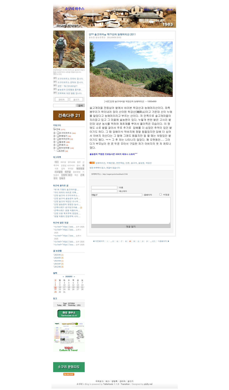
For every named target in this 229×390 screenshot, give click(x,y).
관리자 (62, 99)
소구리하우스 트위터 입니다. (71, 78)
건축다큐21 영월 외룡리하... (67, 210)
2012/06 (57, 267)
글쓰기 (76, 99)
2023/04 (57, 261)
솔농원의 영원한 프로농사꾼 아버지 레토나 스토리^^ (113, 154)
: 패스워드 (122, 191)
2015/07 (57, 264)
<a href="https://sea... (64, 226)
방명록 (170, 9)
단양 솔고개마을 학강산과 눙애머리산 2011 (112, 34)
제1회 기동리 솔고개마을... (66, 189)
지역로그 (147, 9)
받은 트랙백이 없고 (98, 168)
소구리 (80, 384)
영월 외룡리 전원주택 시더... (67, 216)
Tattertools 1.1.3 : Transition (116, 384)
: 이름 (120, 187)
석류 (56, 168)
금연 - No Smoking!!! (67, 85)
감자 (63, 168)
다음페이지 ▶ (163, 246)
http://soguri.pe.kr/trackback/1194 (115, 174)
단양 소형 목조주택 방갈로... (67, 213)
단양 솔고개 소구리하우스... (67, 195)
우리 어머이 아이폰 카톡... (66, 192)
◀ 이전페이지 (99, 246)
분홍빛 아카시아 (68, 165)
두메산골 (111, 162)
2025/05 (57, 255)
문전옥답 (120, 162)
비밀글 (166, 194)
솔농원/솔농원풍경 (97, 37)
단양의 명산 (66, 175)
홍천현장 (76, 171)
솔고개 (134, 162)
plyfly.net (148, 384)
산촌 (128, 162)
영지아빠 (71, 162)
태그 (159, 9)
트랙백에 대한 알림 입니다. (70, 93)
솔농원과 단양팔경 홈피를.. (70, 89)
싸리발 (63, 162)
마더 (57, 162)
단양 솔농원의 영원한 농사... (67, 204)
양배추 (62, 178)
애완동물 (80, 168)
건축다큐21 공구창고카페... (67, 207)
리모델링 (59, 171)
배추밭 (68, 171)
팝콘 (79, 162)
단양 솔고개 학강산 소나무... (67, 201)
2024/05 (57, 258)
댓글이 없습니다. (113, 168)
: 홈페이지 (147, 194)
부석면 (70, 168)
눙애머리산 (100, 162)
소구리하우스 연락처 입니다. (71, 82)
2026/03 (68, 277)
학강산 (149, 162)
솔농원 (141, 162)
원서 (78, 165)
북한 (76, 175)
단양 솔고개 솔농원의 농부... (67, 198)
